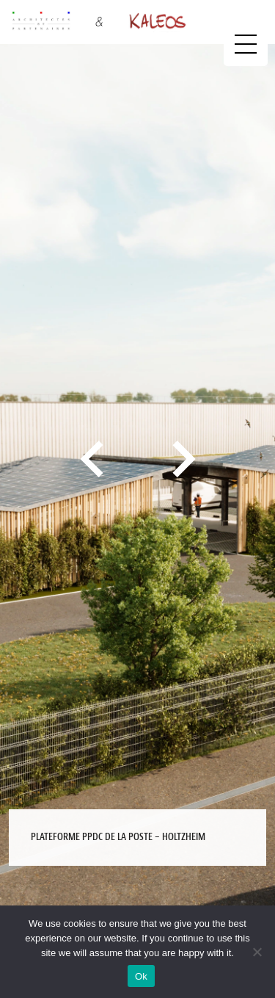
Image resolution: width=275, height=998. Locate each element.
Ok (141, 976)
